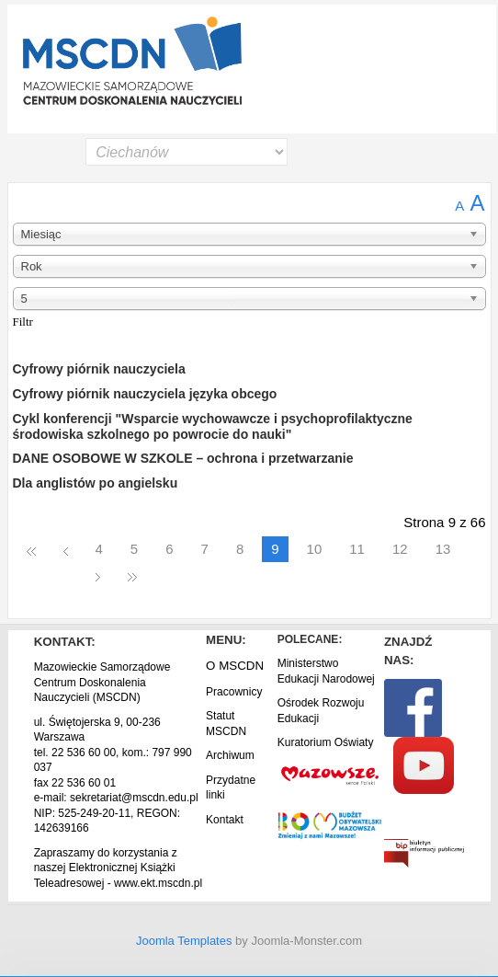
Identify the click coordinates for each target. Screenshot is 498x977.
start (31, 550)
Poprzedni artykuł (65, 550)
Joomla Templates (184, 941)
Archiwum (230, 755)
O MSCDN (235, 665)
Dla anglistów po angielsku (95, 483)
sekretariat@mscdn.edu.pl (134, 797)
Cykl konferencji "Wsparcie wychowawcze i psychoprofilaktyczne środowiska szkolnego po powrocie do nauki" (213, 426)
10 (315, 549)
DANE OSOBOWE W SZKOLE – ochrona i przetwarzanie (183, 458)
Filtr (23, 322)
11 (357, 549)
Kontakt (224, 819)
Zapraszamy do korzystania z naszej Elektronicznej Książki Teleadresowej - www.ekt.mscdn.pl (118, 868)
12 (400, 549)
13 (443, 549)
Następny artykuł (97, 576)
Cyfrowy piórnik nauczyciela (99, 369)
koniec (132, 576)
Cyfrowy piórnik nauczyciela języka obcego (145, 393)
